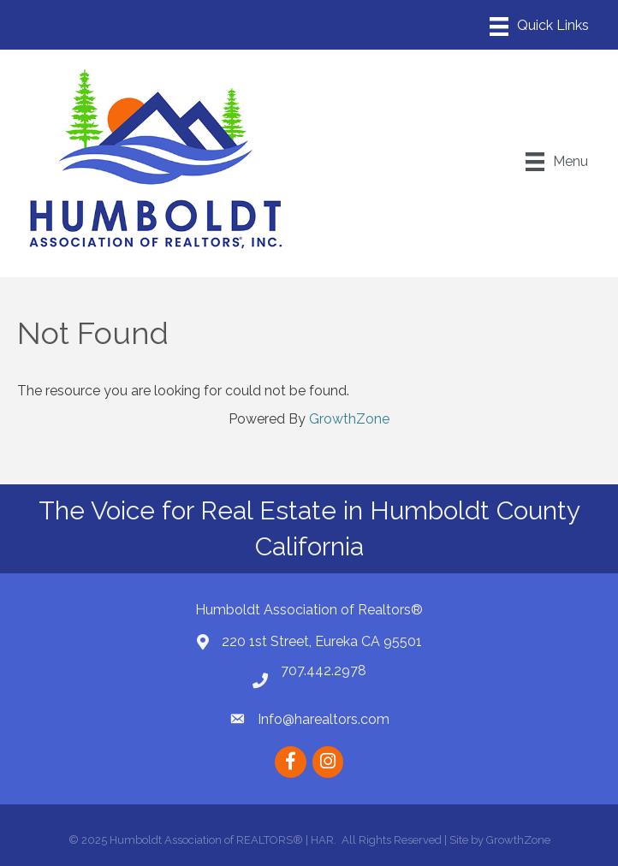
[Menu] (539, 26)
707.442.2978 (323, 670)
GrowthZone (349, 419)
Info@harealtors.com (323, 719)
